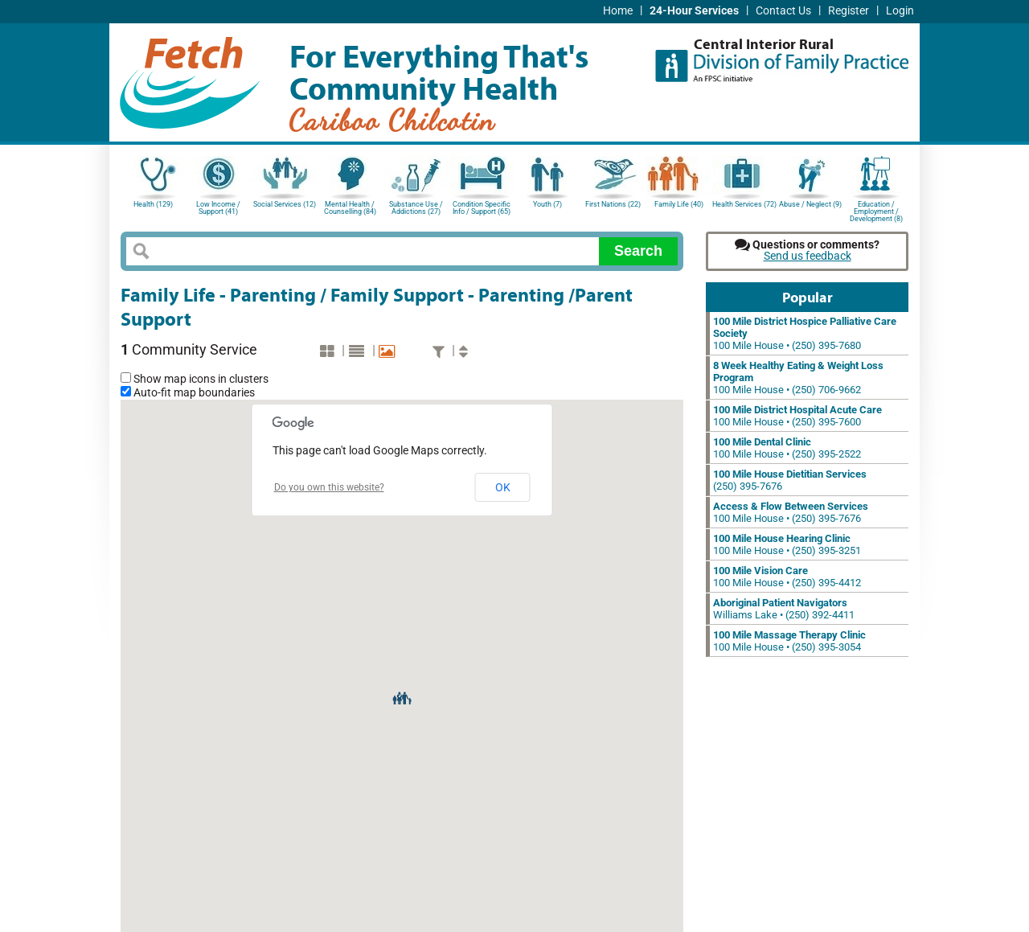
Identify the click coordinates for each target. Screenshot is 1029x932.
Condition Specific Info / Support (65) (481, 208)
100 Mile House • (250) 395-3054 (789, 641)
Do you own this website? (329, 487)
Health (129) (153, 204)
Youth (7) (547, 204)
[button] (402, 697)
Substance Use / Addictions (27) (416, 208)
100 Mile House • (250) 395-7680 (804, 333)
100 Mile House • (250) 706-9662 (798, 377)
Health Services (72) (744, 204)
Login (900, 11)
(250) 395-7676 (790, 480)
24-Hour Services (694, 11)
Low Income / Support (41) (218, 208)
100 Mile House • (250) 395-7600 (797, 416)
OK (502, 487)
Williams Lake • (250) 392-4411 (784, 609)
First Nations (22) (613, 204)
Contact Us (783, 11)
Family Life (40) (678, 204)
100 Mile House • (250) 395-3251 (787, 544)
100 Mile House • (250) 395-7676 (790, 512)
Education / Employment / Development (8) (876, 210)
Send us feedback (807, 256)
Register (848, 11)
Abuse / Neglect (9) (810, 204)
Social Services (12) (284, 204)
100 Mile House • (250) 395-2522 (787, 448)
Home (618, 11)
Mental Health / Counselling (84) (350, 208)
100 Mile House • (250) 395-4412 (787, 577)
